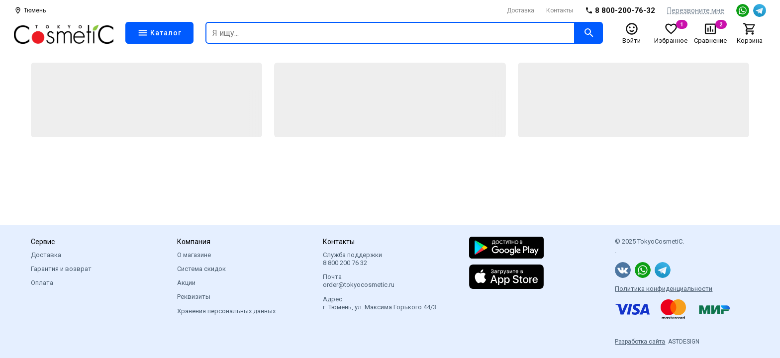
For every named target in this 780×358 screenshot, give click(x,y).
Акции (186, 282)
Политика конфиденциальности (663, 288)
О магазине (194, 255)
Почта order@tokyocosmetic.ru (358, 280)
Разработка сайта (640, 341)
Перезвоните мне (695, 10)
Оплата (42, 282)
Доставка (520, 10)
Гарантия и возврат (61, 268)
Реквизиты (193, 296)
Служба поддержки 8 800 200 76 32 (352, 259)
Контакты (559, 10)
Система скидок (201, 268)
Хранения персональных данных (226, 311)
